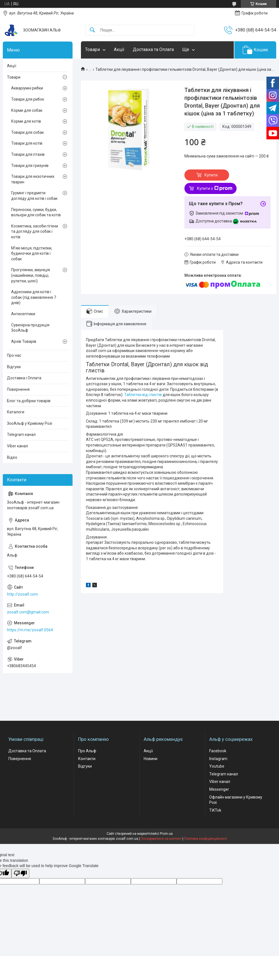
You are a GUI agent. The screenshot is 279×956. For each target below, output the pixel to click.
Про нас (14, 355)
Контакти (86, 758)
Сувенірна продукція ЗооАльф (30, 328)
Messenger (219, 789)
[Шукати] (92, 30)
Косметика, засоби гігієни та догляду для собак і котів (34, 231)
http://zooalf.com (22, 594)
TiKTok (215, 810)
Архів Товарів (23, 341)
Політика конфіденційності (205, 839)
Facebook (217, 751)
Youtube (216, 766)
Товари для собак (27, 132)
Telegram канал (21, 434)
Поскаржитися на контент (161, 839)
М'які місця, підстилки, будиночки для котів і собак (31, 253)
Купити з (214, 188)
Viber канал (17, 446)
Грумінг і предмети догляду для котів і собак (34, 196)
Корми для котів (26, 121)
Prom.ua (166, 834)
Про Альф (87, 751)
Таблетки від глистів (143, 394)
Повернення (18, 389)
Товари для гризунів (30, 165)
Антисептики (23, 314)
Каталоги (15, 412)
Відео (12, 457)
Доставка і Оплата (24, 378)
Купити (211, 175)
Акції (119, 49)
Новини (150, 758)
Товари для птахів (28, 154)
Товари (92, 49)
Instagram (218, 758)
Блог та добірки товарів (28, 401)
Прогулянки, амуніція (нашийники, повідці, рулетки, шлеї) (30, 275)
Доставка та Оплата (153, 49)
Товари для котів (26, 143)
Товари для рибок (27, 99)
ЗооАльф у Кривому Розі (29, 423)
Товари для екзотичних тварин (32, 179)
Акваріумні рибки (27, 88)
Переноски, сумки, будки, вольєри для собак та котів (36, 212)
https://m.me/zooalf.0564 (30, 630)
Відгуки (14, 367)
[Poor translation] (20, 874)
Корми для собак (26, 110)
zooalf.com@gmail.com (28, 612)
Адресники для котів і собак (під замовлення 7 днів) (33, 297)
